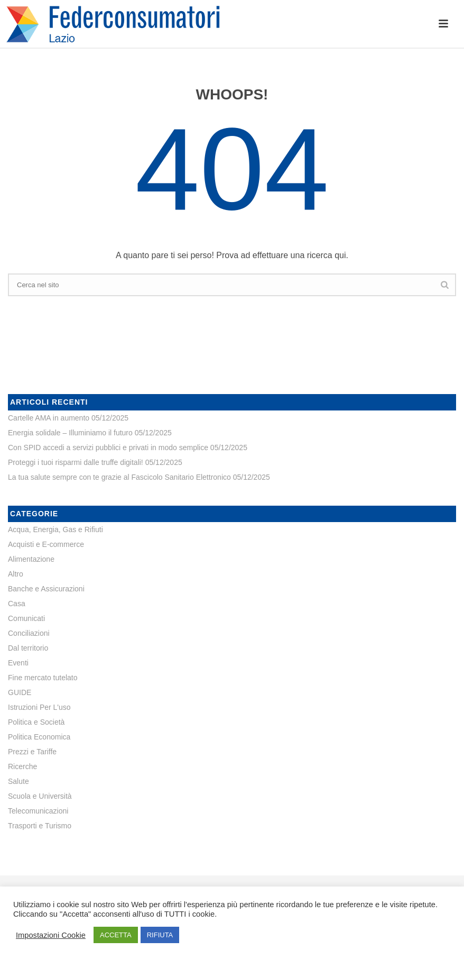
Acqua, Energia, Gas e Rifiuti (55, 529)
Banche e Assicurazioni (46, 588)
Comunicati (26, 618)
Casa (16, 603)
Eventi (18, 663)
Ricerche (22, 766)
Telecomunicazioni (38, 811)
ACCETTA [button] (116, 935)
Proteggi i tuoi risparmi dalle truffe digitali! (75, 462)
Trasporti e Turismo (39, 825)
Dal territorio (28, 648)
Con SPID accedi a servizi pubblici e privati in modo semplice (108, 447)
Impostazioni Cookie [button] (51, 935)
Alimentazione (31, 559)
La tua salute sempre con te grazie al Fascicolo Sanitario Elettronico (119, 477)
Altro (15, 574)
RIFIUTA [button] (160, 935)
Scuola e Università (40, 796)
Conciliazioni (29, 633)
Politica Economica (39, 737)
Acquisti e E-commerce (46, 544)
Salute (18, 781)
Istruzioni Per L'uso (39, 707)
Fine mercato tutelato (43, 677)
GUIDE (19, 692)
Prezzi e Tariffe (32, 751)
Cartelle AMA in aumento (48, 418)
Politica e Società (36, 722)
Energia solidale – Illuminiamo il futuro (70, 432)
